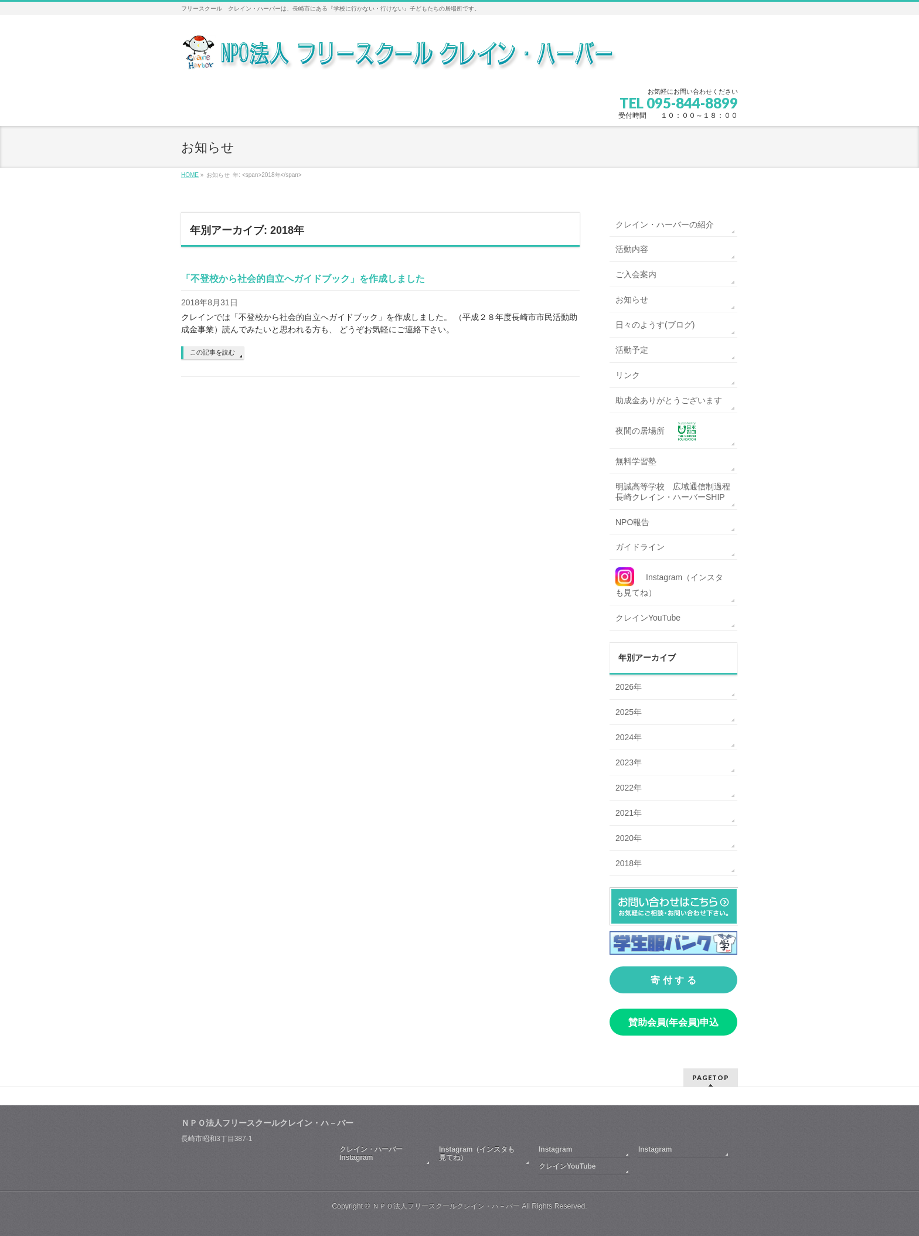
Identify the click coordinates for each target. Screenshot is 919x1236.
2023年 (628, 762)
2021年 (628, 813)
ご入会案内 (635, 274)
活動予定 (631, 350)
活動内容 (631, 249)
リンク (627, 375)
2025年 (628, 712)
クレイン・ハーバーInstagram (371, 1153)
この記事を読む (212, 352)
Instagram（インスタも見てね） (477, 1153)
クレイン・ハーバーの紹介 (664, 224)
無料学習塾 (635, 461)
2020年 (628, 838)
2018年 (628, 863)
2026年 (628, 687)
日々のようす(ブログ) (655, 324)
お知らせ (631, 299)
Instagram (555, 1149)
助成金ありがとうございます (668, 400)
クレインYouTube (647, 617)
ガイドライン (640, 546)
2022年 (628, 787)
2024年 (628, 737)
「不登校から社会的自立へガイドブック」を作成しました (303, 279)
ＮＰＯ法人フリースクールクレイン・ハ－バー (446, 1206)
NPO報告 (632, 522)
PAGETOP (710, 1077)
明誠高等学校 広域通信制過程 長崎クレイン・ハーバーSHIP (676, 492)
